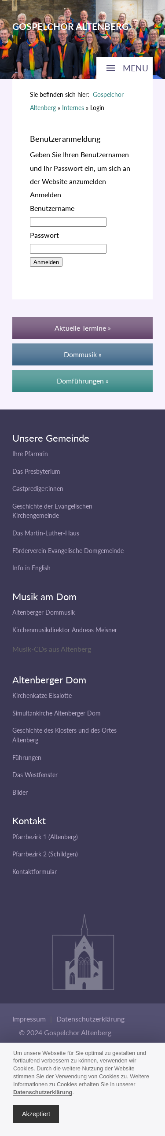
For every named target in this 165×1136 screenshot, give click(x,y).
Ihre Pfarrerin (30, 453)
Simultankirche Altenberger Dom (56, 713)
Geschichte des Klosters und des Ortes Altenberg (64, 735)
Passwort (44, 235)
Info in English (31, 568)
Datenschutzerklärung (90, 1018)
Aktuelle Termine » (83, 328)
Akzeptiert (36, 1114)
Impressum (29, 1018)
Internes (73, 107)
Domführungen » (83, 380)
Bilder (20, 792)
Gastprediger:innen (37, 488)
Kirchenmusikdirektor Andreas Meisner (64, 630)
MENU (135, 68)
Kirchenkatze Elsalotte (42, 695)
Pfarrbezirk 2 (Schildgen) (45, 854)
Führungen (26, 757)
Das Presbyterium (36, 471)
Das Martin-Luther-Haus (45, 533)
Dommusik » (83, 354)
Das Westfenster (35, 774)
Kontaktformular (34, 871)
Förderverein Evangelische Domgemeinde (68, 550)
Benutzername (52, 208)
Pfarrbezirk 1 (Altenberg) (45, 837)
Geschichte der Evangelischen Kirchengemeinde (52, 511)
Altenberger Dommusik (43, 612)
